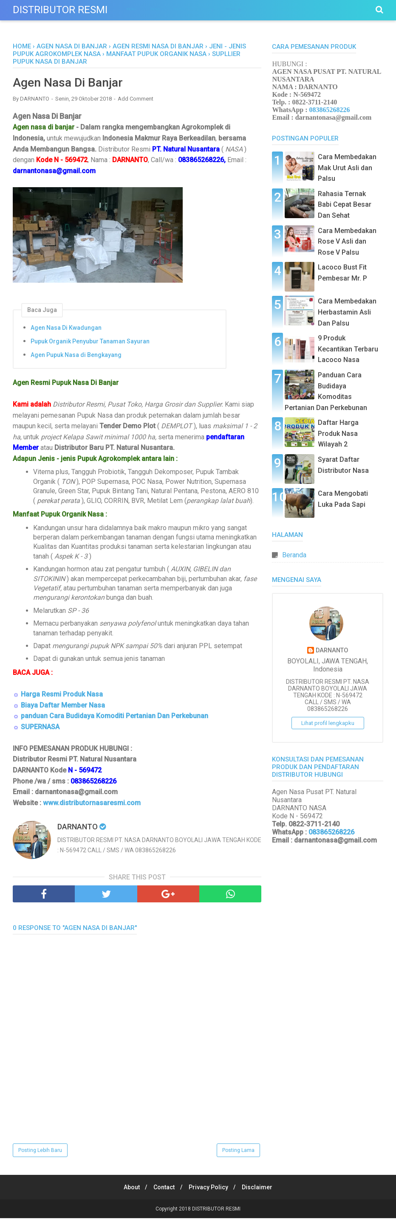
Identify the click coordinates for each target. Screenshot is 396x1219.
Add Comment (135, 99)
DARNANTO (332, 650)
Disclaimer (261, 1188)
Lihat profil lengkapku (327, 723)
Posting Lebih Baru (40, 1151)
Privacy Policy (209, 1188)
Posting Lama (238, 1151)
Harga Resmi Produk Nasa (62, 695)
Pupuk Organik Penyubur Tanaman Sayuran (90, 342)
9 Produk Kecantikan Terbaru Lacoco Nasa (348, 349)
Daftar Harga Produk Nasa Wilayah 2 (338, 433)
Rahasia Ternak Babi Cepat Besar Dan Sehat (344, 204)
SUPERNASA (40, 728)
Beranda (294, 555)
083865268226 (329, 109)
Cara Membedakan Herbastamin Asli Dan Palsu (347, 312)
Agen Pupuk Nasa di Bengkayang (76, 355)
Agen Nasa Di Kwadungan (66, 328)
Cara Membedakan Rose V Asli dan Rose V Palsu (347, 241)
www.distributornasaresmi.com (92, 804)
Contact (163, 1188)
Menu (131, 9)
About (128, 1188)
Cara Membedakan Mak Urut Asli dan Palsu (347, 168)
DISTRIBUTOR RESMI (60, 10)
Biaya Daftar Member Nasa (63, 706)
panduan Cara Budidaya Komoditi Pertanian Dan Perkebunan (114, 717)
